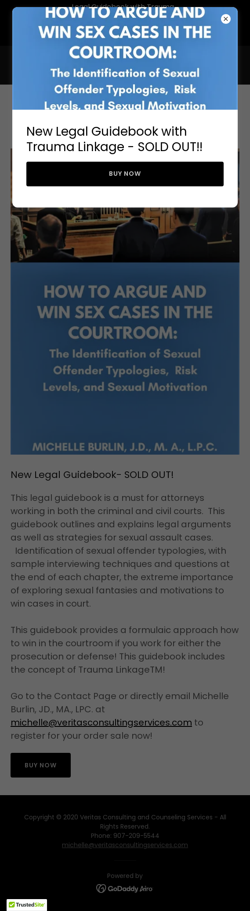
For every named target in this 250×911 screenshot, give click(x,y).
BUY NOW (125, 173)
